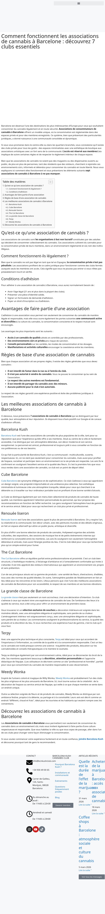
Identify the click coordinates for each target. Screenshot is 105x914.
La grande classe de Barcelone (21, 216)
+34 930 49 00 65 (41, 769)
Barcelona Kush (15, 204)
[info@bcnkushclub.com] (29, 762)
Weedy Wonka (15, 222)
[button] (79, 3)
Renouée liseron (15, 210)
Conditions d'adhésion (18, 192)
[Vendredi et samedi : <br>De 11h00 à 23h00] (29, 814)
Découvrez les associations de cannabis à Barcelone (28, 225)
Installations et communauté (62, 774)
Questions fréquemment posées (62, 789)
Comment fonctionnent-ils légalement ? (25, 189)
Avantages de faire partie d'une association (24, 194)
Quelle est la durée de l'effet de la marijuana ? (87, 776)
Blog (57, 797)
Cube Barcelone (15, 207)
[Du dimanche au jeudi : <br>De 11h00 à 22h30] (29, 799)
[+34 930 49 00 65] (29, 771)
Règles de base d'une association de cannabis (25, 198)
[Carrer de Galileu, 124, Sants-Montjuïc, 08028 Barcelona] (13, 802)
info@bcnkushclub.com (44, 760)
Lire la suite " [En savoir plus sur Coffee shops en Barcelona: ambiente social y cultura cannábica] (85, 870)
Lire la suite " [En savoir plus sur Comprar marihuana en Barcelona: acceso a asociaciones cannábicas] (98, 813)
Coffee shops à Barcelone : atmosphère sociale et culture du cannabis (89, 839)
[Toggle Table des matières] (49, 182)
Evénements (61, 780)
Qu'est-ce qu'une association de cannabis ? (24, 185)
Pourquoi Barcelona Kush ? (65, 765)
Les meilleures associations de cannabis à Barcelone (28, 201)
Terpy (11, 219)
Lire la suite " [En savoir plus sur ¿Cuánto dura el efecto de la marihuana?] (85, 804)
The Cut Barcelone (16, 213)
